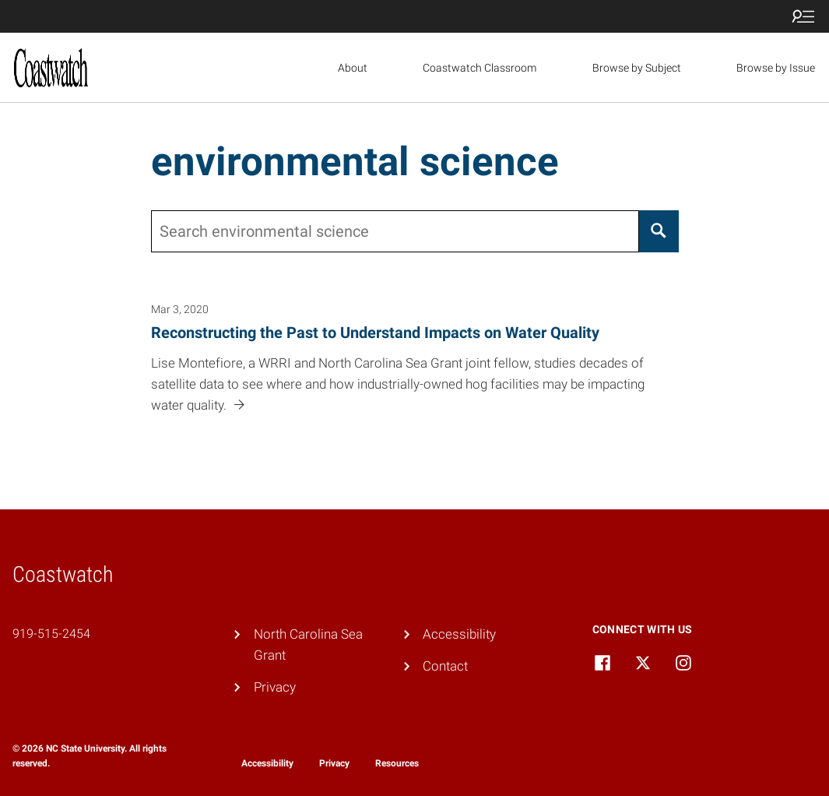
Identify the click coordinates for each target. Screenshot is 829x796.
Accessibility (459, 634)
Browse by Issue (775, 68)
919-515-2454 (51, 633)
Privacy (275, 687)
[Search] (659, 231)
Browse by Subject (636, 68)
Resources (397, 763)
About (352, 68)
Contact (445, 666)
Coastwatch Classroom (479, 68)
